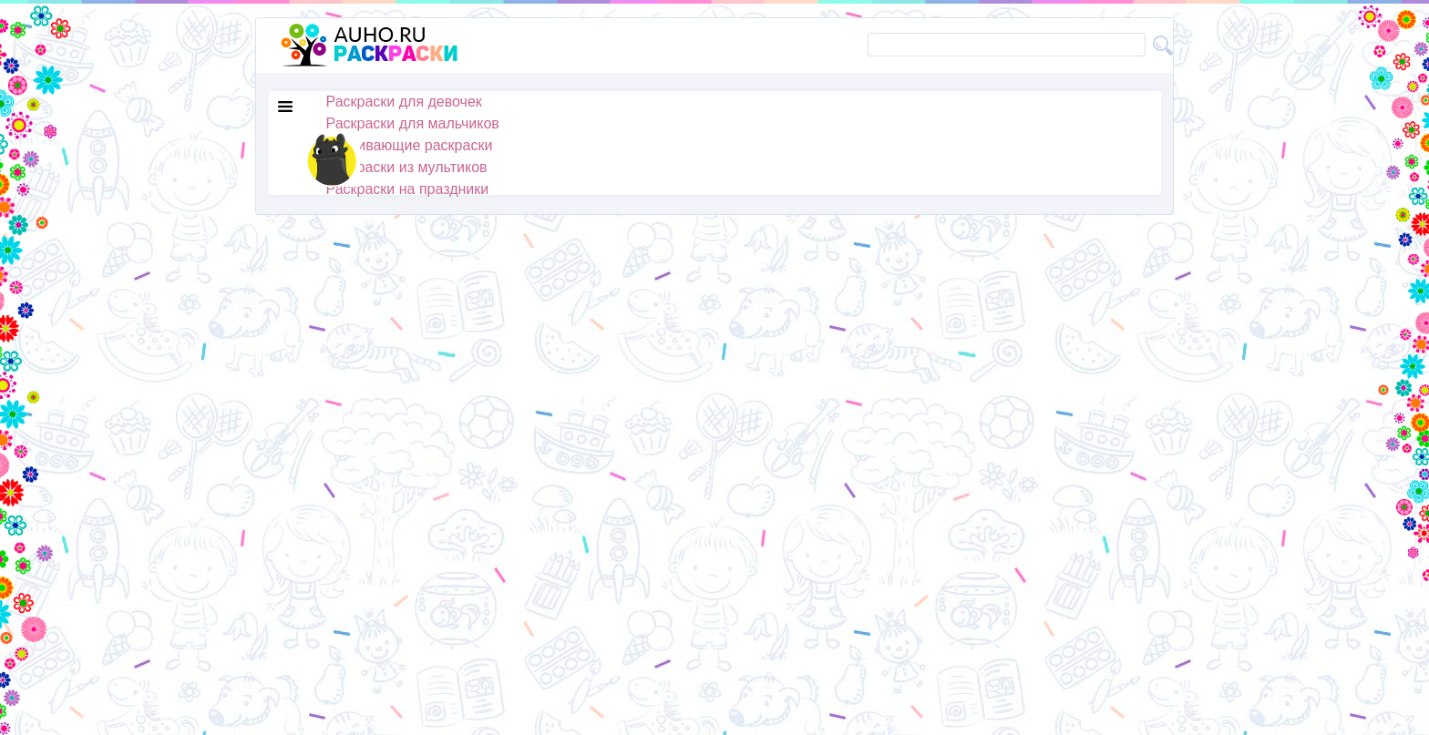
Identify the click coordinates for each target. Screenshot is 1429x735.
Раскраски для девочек (404, 101)
